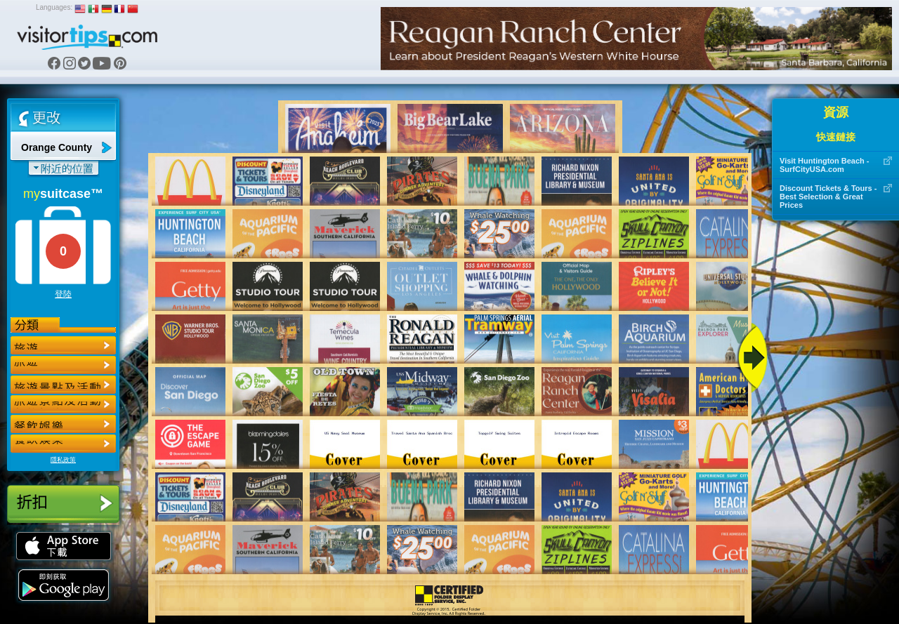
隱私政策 (63, 459)
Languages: (54, 7)
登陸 (63, 294)
